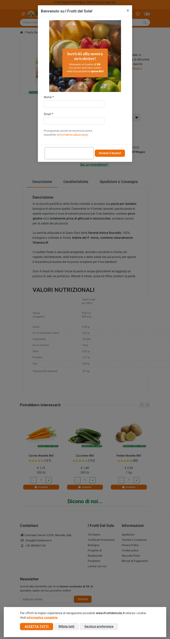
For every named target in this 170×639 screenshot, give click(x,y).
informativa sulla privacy (72, 134)
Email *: (49, 114)
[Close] (128, 10)
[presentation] (69, 153)
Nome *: (49, 97)
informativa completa (42, 617)
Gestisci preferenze (98, 626)
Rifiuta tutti (66, 626)
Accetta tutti (36, 626)
